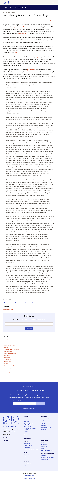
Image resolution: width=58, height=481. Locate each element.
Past (25, 456)
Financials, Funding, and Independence (29, 424)
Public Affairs (27, 421)
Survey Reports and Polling (47, 450)
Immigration (7, 357)
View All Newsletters (29, 408)
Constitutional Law (8, 341)
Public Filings (44, 446)
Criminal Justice (8, 343)
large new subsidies (19, 27)
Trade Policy (7, 372)
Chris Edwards (8, 20)
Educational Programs (47, 453)
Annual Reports (27, 426)
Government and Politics (10, 353)
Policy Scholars (27, 463)
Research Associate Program (47, 457)
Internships (43, 455)
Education (6, 347)
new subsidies (22, 33)
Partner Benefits (28, 445)
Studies (42, 448)
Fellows (26, 467)
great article (31, 69)
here (16, 53)
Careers (26, 431)
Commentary (44, 444)
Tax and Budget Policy (9, 367)
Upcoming (26, 454)
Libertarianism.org (29, 475)
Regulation (6, 363)
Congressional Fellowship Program (30, 429)
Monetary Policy (8, 359)
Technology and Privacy (10, 370)
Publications (44, 440)
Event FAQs (26, 458)
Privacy (5, 440)
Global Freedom (8, 351)
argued (37, 57)
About (26, 416)
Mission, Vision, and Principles (31, 418)
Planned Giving (27, 447)
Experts (26, 461)
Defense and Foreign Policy (10, 345)
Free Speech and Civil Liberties (11, 349)
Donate (26, 441)
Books (42, 442)
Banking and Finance (9, 338)
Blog (25, 434)
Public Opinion (7, 361)
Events (26, 452)
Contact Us (6, 437)
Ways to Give (27, 443)
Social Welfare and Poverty (10, 365)
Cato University (44, 459)
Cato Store (27, 438)
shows (31, 40)
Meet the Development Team (31, 449)
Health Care (7, 355)
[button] (29, 7)
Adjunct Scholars (28, 465)
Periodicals (44, 416)
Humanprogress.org (29, 478)
